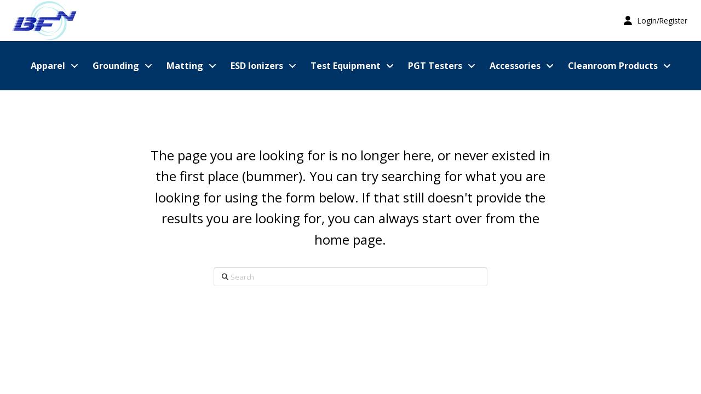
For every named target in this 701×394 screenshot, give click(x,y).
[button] (655, 20)
